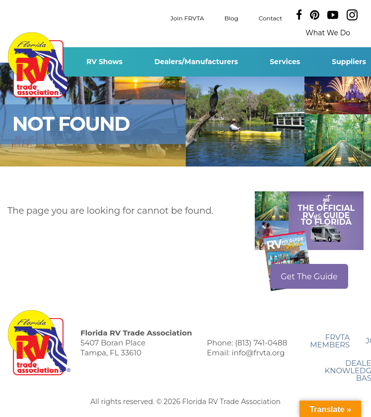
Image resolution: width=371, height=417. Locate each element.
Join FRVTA (187, 17)
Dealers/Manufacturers (196, 61)
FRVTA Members (330, 341)
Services (285, 61)
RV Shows (104, 61)
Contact (270, 17)
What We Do (327, 32)
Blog (231, 17)
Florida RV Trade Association (39, 64)
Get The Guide (309, 276)
